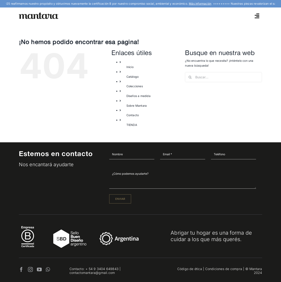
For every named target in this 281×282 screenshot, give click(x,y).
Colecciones (134, 86)
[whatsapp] (48, 269)
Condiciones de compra (223, 269)
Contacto (132, 115)
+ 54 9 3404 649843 (102, 269)
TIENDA (131, 125)
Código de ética (189, 269)
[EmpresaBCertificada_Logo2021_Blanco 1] (27, 225)
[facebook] (21, 269)
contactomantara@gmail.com (92, 273)
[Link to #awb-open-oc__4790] (257, 15)
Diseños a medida (138, 96)
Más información (203, 3)
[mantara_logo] (39, 14)
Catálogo (132, 76)
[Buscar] (190, 77)
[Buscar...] (223, 77)
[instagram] (30, 269)
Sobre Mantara (136, 105)
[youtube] (39, 269)
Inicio (130, 67)
